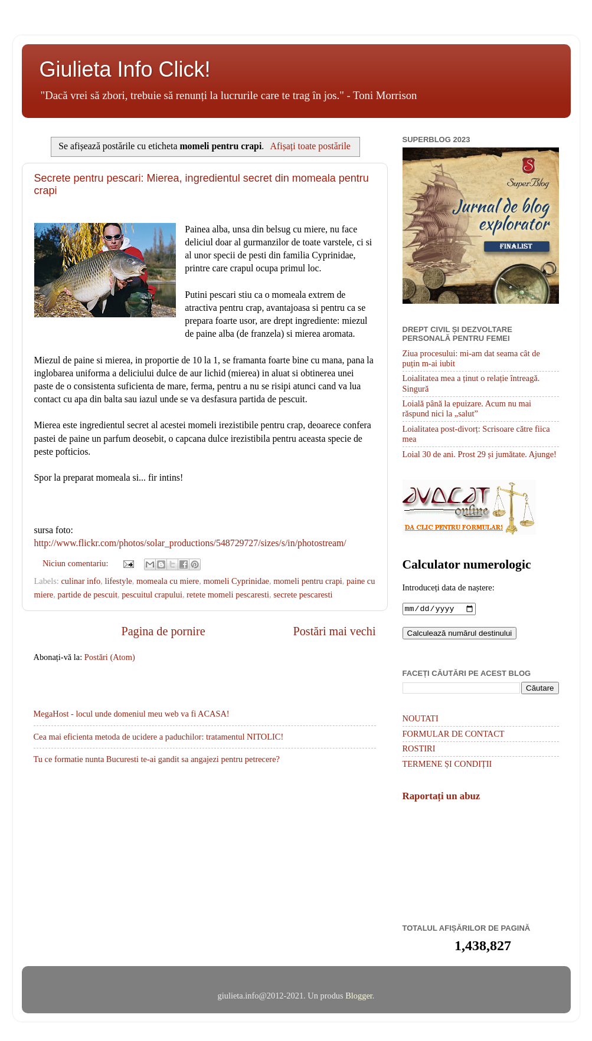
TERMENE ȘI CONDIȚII (447, 765)
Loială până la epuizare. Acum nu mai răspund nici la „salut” (467, 408)
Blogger (358, 996)
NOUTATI (421, 719)
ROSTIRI (419, 749)
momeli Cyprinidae (236, 581)
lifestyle (118, 581)
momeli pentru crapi (307, 581)
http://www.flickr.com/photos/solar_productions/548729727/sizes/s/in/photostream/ (190, 543)
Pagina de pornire (163, 631)
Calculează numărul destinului (459, 634)
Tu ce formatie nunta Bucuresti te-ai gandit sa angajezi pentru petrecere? (157, 759)
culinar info (80, 581)
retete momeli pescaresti (228, 594)
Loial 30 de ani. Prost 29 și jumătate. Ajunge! (480, 454)
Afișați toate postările (310, 146)
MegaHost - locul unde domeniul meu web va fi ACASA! (132, 713)
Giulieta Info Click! (125, 69)
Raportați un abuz (441, 797)
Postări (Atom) (109, 657)
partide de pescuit (87, 594)
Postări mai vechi (334, 631)
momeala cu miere (167, 581)
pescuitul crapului (152, 594)
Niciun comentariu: (76, 563)
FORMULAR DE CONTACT (454, 735)
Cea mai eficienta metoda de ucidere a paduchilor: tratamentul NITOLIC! (159, 736)
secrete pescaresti (302, 594)
